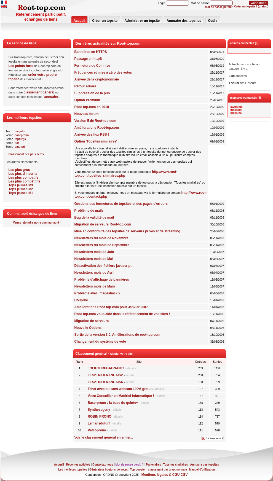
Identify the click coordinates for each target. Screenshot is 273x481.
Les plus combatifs (24, 177)
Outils (213, 21)
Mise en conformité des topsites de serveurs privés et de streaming (127, 231)
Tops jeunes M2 (21, 189)
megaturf (20, 131)
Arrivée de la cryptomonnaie (96, 79)
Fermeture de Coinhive (92, 66)
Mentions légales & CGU (160, 475)
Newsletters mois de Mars (94, 286)
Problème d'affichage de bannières (101, 279)
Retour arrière (85, 86)
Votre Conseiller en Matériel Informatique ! (121, 396)
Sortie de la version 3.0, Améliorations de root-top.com (117, 335)
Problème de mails (89, 211)
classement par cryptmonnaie (167, 469)
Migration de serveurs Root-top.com (102, 224)
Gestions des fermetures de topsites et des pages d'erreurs (121, 204)
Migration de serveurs (91, 321)
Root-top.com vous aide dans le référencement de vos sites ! (122, 314)
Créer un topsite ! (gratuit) (251, 6)
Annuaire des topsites (184, 21)
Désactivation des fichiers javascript (103, 266)
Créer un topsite (104, 21)
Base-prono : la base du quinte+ (113, 403)
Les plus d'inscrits (23, 174)
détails (131, 368)
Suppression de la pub (92, 93)
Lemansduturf (99, 423)
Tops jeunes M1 (21, 193)
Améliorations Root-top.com (96, 128)
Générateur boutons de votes (108, 469)
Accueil (79, 21)
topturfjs (20, 139)
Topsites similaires (175, 464)
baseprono (22, 135)
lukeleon (236, 109)
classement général (39, 92)
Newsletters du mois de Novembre (101, 238)
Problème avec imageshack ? (97, 293)
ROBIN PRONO (99, 416)
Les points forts (21, 66)
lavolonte (237, 106)
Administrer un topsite (142, 21)
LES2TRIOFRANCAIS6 (105, 382)
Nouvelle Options (88, 328)
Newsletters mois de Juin (94, 252)
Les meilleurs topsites (72, 469)
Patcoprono (97, 430)
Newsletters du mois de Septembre (101, 245)
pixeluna (236, 112)
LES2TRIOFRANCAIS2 (105, 375)
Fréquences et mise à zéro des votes (103, 72)
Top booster (138, 469)
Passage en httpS (88, 59)
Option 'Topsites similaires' (95, 141)
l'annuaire (50, 97)
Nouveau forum (86, 114)
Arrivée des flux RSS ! (91, 134)
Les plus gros (19, 170)
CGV (184, 475)
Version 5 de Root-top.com (95, 121)
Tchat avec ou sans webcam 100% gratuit (120, 389)
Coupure (81, 300)
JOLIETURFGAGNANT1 (106, 368)
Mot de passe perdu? (219, 7)
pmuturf (20, 146)
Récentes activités (78, 464)
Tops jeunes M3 (21, 185)
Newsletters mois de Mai (93, 259)
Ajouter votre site (121, 353)
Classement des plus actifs (26, 154)
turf (17, 142)
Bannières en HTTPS (90, 52)
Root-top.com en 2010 (91, 107)
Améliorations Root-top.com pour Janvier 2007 (111, 307)
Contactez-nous (102, 464)
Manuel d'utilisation (202, 469)
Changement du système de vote (100, 341)
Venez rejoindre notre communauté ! (37, 222)
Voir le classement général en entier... (103, 437)
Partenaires (153, 464)
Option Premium (87, 100)
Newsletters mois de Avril (94, 273)
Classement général (91, 354)
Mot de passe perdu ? (129, 464)
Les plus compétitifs (25, 181)
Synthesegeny (99, 410)
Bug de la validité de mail (94, 217)
